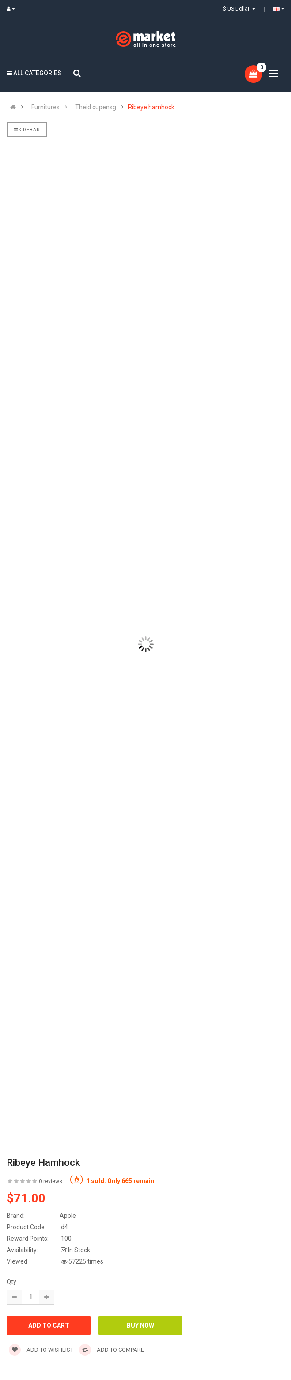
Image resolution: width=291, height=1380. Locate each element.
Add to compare (111, 1350)
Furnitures (45, 107)
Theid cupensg (95, 107)
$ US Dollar (239, 9)
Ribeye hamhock (151, 107)
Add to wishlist (41, 1350)
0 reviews (50, 1181)
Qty (11, 1281)
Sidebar (27, 129)
